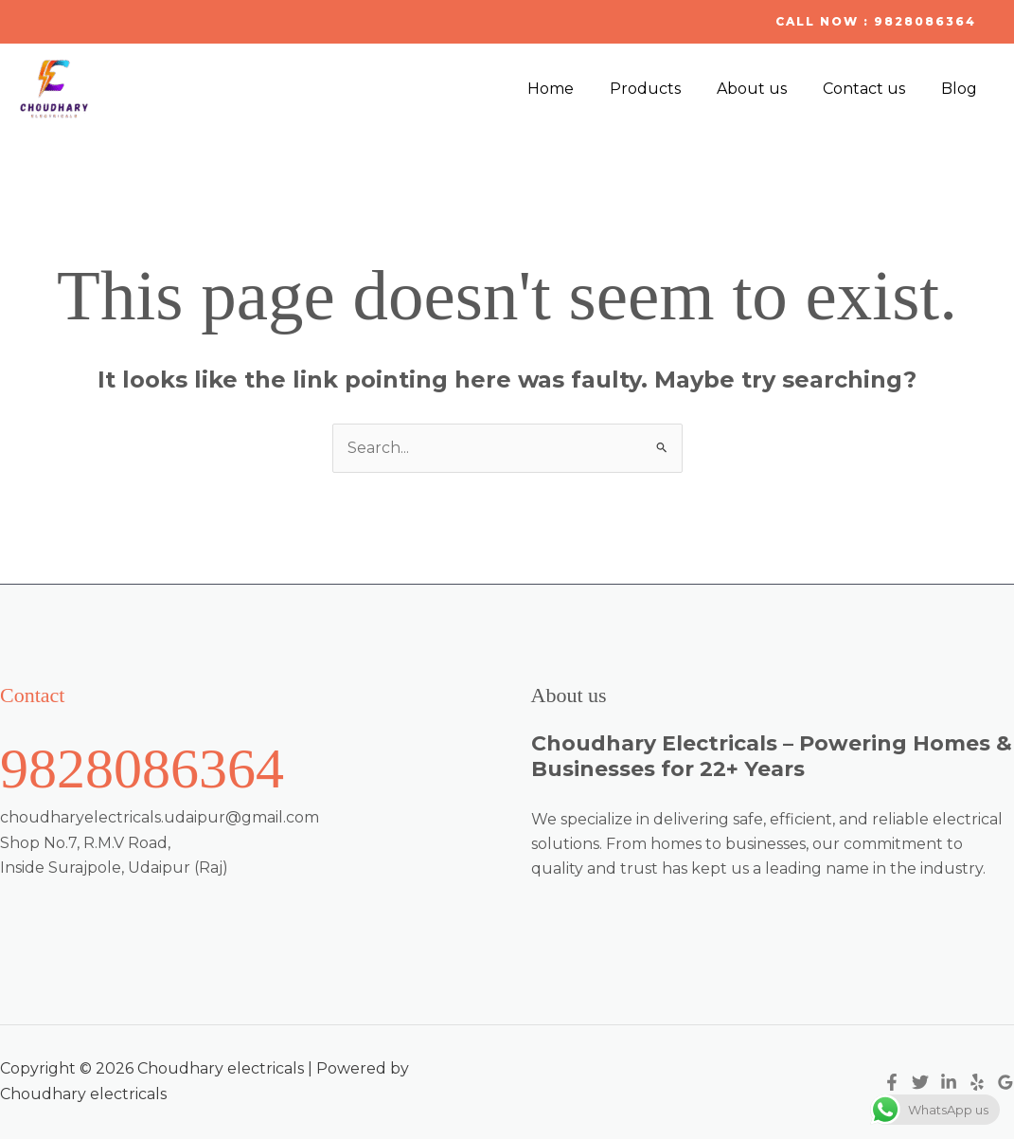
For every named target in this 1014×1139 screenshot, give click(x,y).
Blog (962, 89)
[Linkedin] (948, 1083)
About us (766, 89)
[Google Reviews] (1005, 1083)
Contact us (872, 89)
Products (665, 89)
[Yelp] (977, 1083)
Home (576, 89)
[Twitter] (920, 1083)
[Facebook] (891, 1083)
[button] (875, 22)
